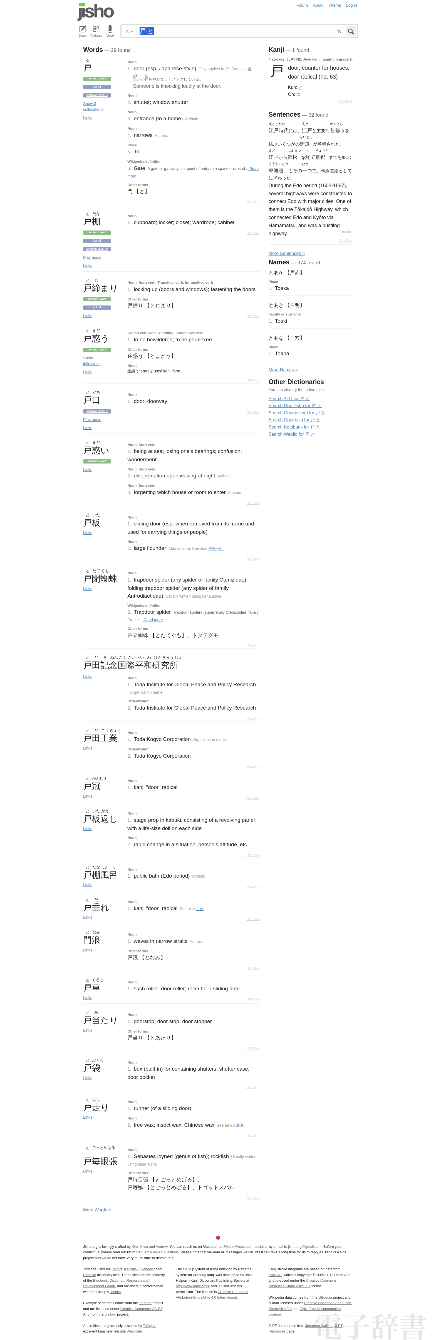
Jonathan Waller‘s (319, 1326)
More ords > (97, 1210)
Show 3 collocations (93, 106)
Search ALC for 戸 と (289, 398)
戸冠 (200, 908)
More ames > (283, 369)
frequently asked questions (157, 1252)
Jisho (95, 12)
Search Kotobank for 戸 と (295, 427)
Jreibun (346, 231)
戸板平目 (216, 548)
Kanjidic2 (131, 1269)
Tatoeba (145, 1303)
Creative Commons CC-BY (141, 1309)
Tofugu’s (149, 1326)
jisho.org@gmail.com (304, 1246)
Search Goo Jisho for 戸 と (295, 405)
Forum (302, 5)
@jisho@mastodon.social (243, 1246)
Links (87, 117)
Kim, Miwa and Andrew (149, 1246)
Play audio (92, 257)
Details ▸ (253, 202)
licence (115, 1292)
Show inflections (91, 361)
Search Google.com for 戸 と (297, 412)
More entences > (287, 253)
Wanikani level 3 (97, 95)
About (318, 5)
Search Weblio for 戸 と (292, 434)
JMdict (117, 1269)
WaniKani (134, 1331)
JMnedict (147, 1269)
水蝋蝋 (239, 1125)
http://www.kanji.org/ (192, 1286)
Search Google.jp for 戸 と (295, 419)
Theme (335, 5)
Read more (153, 620)
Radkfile (89, 1275)
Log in (351, 5)
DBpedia (325, 1297)
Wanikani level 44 (97, 249)
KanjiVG (275, 1275)
